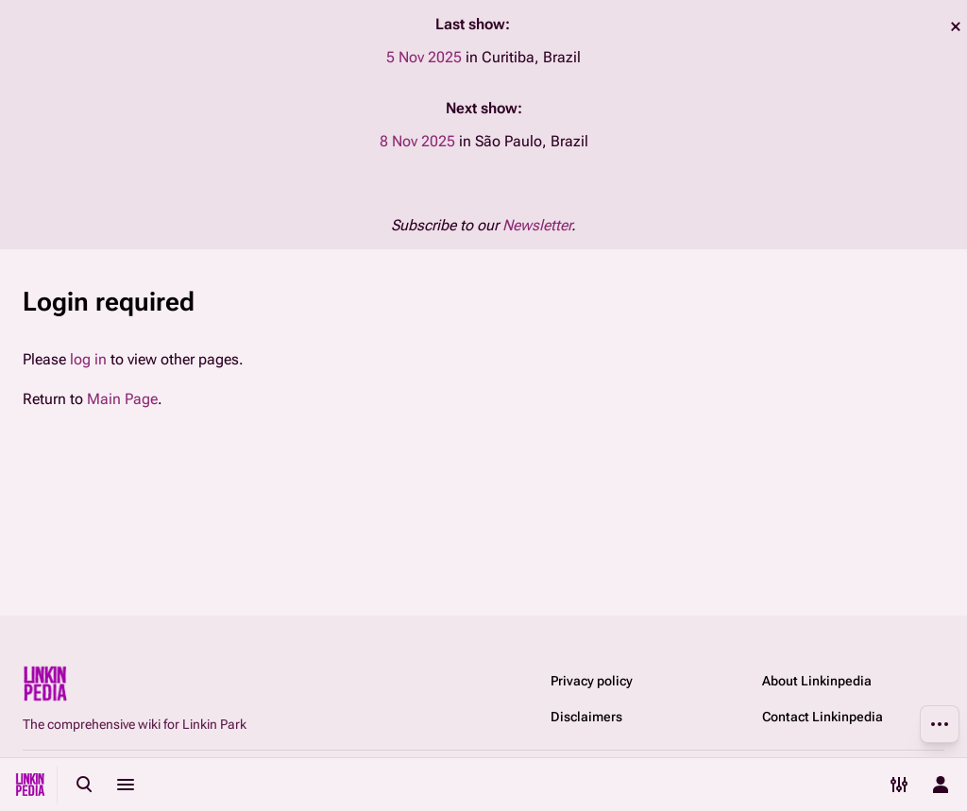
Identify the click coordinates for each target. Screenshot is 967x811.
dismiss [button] (955, 26)
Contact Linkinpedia (822, 716)
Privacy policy (592, 680)
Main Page (122, 399)
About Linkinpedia (817, 680)
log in (88, 359)
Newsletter (536, 225)
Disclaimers (586, 716)
